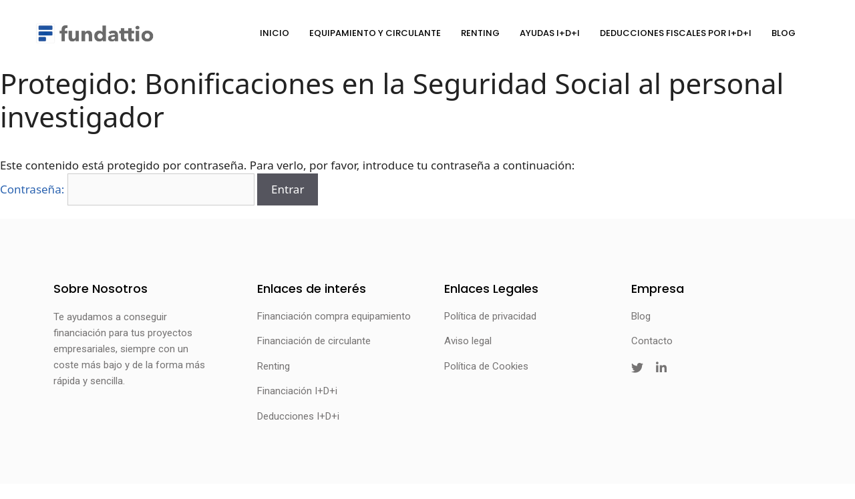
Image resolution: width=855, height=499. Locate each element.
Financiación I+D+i (297, 391)
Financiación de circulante (314, 341)
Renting (480, 33)
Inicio (274, 33)
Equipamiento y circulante (375, 33)
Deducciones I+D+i (298, 416)
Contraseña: (127, 189)
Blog (784, 33)
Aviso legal (468, 341)
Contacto (652, 341)
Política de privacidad (490, 316)
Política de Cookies (486, 366)
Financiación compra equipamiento (334, 316)
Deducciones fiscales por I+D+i (675, 33)
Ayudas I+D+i (550, 33)
